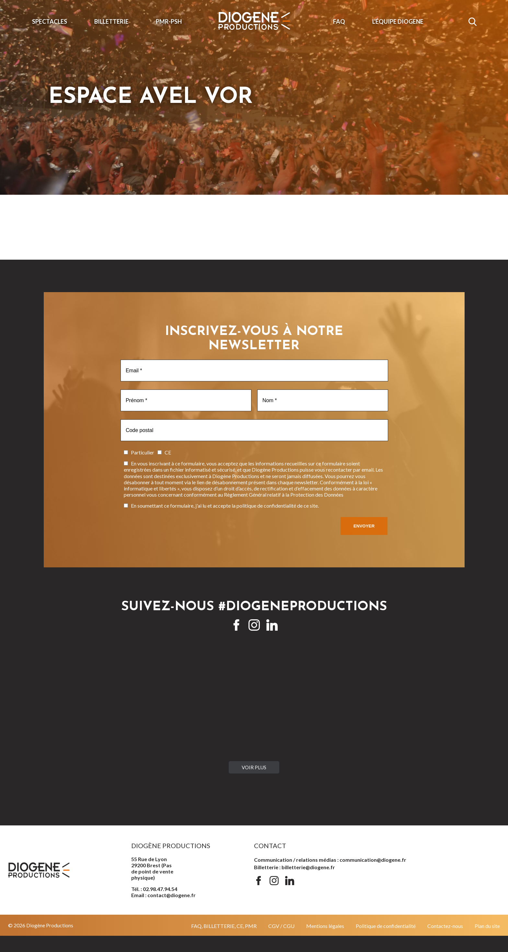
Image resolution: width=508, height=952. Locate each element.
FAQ (339, 21)
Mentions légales (325, 926)
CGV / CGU (281, 926)
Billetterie (111, 21)
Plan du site (487, 926)
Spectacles (49, 21)
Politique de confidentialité (386, 926)
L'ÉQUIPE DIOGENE (397, 21)
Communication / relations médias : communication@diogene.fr (330, 860)
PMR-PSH (169, 21)
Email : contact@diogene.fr (163, 895)
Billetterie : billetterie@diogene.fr (294, 867)
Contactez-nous (445, 926)
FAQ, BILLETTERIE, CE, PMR (224, 926)
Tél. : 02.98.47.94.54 (154, 889)
